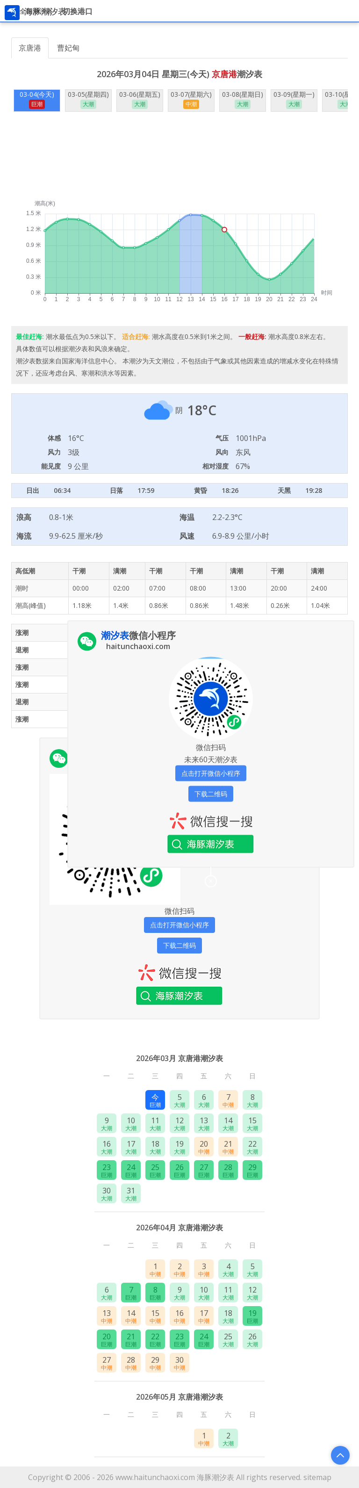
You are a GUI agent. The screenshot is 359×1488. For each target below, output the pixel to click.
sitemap (317, 1477)
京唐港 (30, 48)
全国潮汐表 (36, 11)
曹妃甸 (68, 48)
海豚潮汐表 (215, 1477)
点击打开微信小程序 (179, 924)
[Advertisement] (179, 156)
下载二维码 (179, 945)
